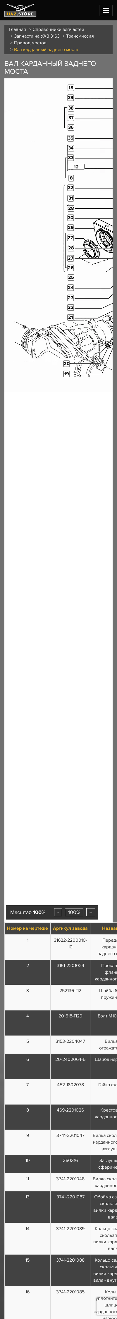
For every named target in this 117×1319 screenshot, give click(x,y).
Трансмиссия (80, 36)
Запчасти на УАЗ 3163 (37, 36)
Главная (17, 29)
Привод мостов (30, 43)
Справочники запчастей (58, 29)
